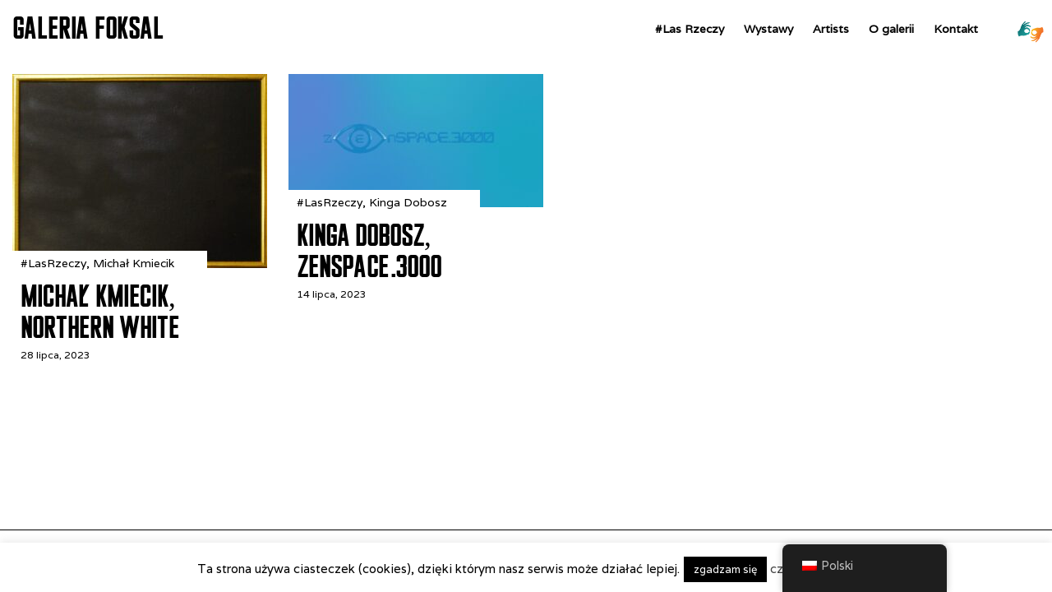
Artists (831, 28)
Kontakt (956, 28)
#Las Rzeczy (689, 28)
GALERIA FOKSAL (88, 28)
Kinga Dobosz (408, 202)
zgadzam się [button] (725, 569)
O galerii (891, 28)
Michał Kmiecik (133, 263)
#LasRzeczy (53, 263)
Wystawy (768, 28)
